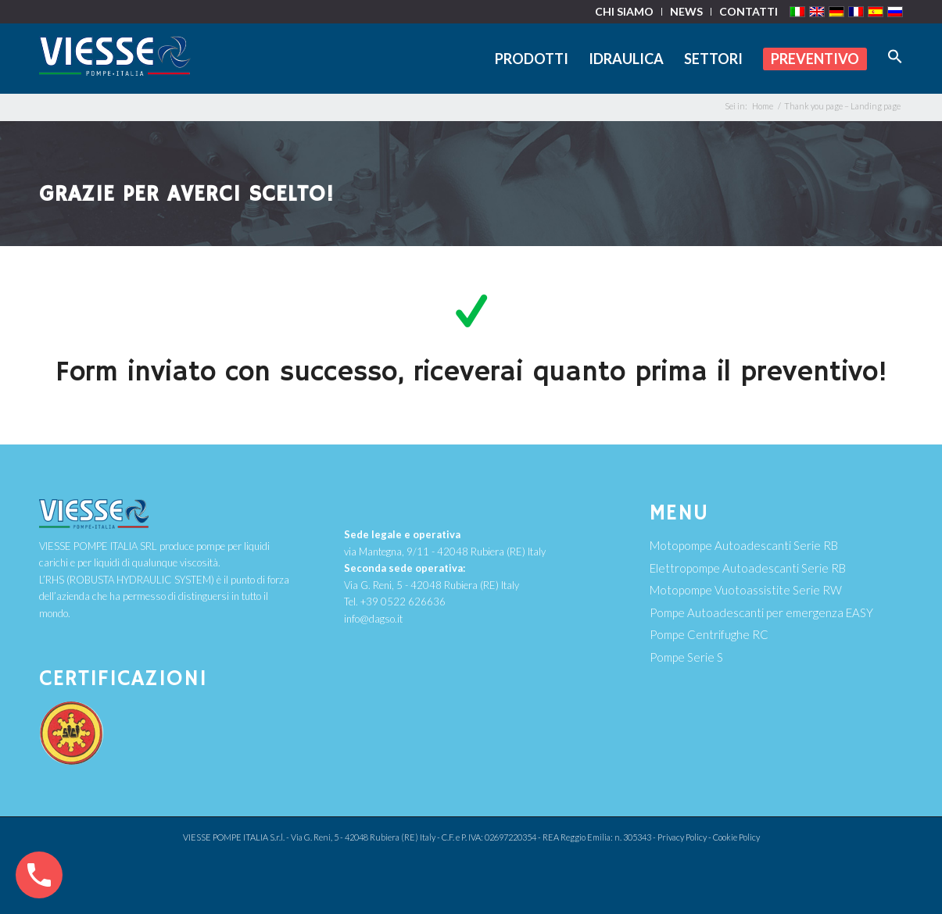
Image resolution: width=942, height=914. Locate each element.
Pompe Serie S (686, 657)
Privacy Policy (682, 837)
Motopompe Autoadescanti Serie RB (744, 545)
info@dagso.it (373, 618)
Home (762, 106)
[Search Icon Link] (890, 58)
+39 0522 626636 (403, 601)
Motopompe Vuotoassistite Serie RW (746, 590)
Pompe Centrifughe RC (709, 634)
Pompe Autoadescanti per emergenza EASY (761, 612)
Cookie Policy (736, 837)
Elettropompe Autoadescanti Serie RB (748, 568)
